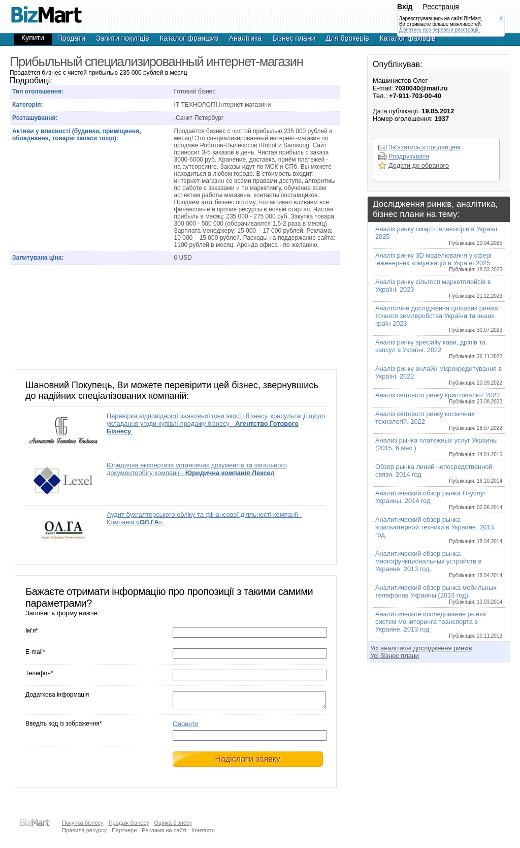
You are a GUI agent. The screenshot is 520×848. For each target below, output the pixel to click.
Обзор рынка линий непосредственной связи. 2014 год (438, 473)
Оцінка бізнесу (173, 823)
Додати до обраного (418, 165)
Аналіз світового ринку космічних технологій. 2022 (438, 420)
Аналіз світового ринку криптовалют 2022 (438, 397)
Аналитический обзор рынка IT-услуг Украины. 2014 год (438, 499)
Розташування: (34, 117)
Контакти (203, 830)
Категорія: (27, 104)
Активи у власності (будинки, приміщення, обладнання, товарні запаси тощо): (76, 135)
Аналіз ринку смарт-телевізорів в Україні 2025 (438, 235)
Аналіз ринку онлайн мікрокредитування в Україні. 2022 (438, 375)
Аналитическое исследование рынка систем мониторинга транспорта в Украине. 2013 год (438, 624)
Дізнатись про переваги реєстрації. (439, 30)
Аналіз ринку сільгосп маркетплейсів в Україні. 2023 (438, 288)
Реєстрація (441, 7)
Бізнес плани (293, 38)
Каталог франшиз (189, 38)
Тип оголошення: (37, 91)
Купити (32, 38)
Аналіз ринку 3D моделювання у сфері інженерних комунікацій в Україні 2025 (438, 262)
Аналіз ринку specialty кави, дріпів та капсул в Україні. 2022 (438, 348)
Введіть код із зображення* (63, 726)
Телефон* (39, 673)
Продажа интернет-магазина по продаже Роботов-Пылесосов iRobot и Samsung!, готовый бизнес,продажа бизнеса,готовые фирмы (46, 10)
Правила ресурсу (84, 830)
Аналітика (245, 38)
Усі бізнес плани (394, 655)
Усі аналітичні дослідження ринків (421, 648)
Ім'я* (31, 630)
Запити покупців (122, 38)
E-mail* (35, 651)
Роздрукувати (408, 156)
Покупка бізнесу (83, 823)
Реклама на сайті (164, 830)
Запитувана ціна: (37, 257)
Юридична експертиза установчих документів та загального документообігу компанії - (197, 469)
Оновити (186, 727)
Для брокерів (347, 38)
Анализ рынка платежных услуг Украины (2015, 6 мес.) (438, 446)
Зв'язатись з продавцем (424, 147)
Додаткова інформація (57, 694)
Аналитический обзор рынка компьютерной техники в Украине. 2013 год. (438, 530)
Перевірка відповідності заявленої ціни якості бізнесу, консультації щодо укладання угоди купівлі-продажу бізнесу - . (216, 423)
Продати (71, 38)
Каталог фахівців (408, 38)
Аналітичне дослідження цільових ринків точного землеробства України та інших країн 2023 (438, 318)
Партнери (124, 830)
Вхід (405, 7)
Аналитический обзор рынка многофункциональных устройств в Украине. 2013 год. (438, 564)
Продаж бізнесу (129, 823)
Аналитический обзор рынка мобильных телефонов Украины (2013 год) (438, 594)
